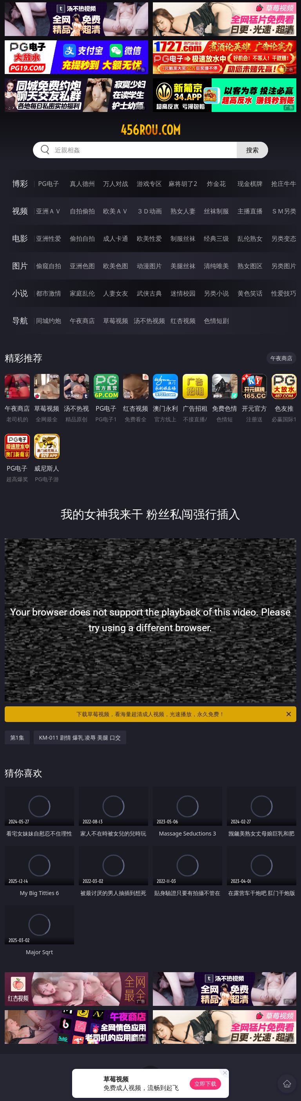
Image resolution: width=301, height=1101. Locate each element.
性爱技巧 (283, 293)
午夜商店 (82, 320)
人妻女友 (115, 293)
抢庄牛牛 (283, 183)
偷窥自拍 (48, 266)
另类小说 (216, 293)
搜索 (252, 150)
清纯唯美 (216, 266)
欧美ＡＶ (115, 211)
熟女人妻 (183, 211)
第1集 (17, 737)
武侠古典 (149, 293)
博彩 (20, 183)
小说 (20, 293)
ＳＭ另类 (283, 211)
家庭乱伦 (82, 293)
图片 (20, 265)
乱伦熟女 (250, 238)
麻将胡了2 (183, 183)
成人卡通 (115, 238)
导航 (20, 320)
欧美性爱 (149, 238)
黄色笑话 (250, 293)
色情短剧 (216, 320)
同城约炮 (48, 320)
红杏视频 (183, 320)
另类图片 (283, 266)
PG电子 (48, 183)
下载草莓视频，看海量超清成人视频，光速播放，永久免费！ (184, 714)
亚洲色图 (82, 266)
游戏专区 (149, 183)
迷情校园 (183, 293)
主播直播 (250, 211)
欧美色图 (115, 266)
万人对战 (115, 183)
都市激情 (48, 293)
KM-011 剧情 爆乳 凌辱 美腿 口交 (80, 737)
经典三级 (216, 238)
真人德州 (82, 183)
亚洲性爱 (48, 238)
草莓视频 (115, 320)
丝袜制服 (216, 211)
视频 (20, 211)
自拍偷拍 (82, 211)
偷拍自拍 (82, 238)
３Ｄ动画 (149, 211)
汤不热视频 (149, 320)
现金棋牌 (250, 183)
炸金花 (216, 183)
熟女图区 (250, 266)
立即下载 (205, 1083)
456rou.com (150, 130)
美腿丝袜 (183, 266)
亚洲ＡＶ (48, 211)
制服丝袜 (183, 238)
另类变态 (283, 238)
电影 (20, 238)
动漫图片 (149, 266)
